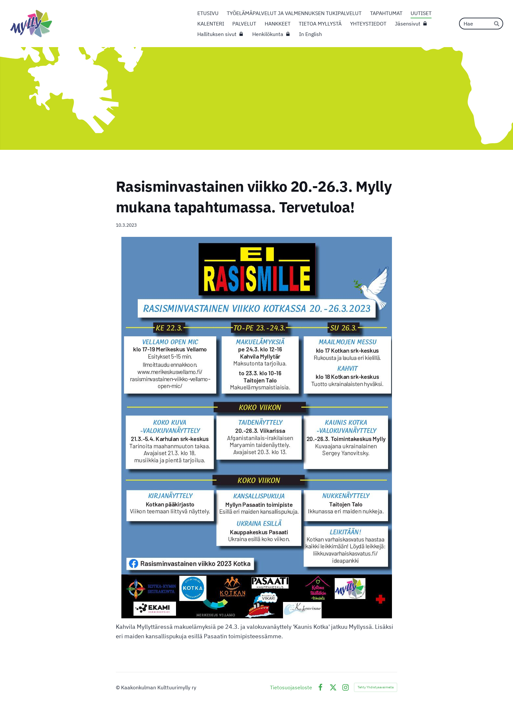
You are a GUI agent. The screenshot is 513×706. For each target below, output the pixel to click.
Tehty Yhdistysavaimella (376, 687)
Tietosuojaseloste (291, 687)
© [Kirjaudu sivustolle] (118, 687)
